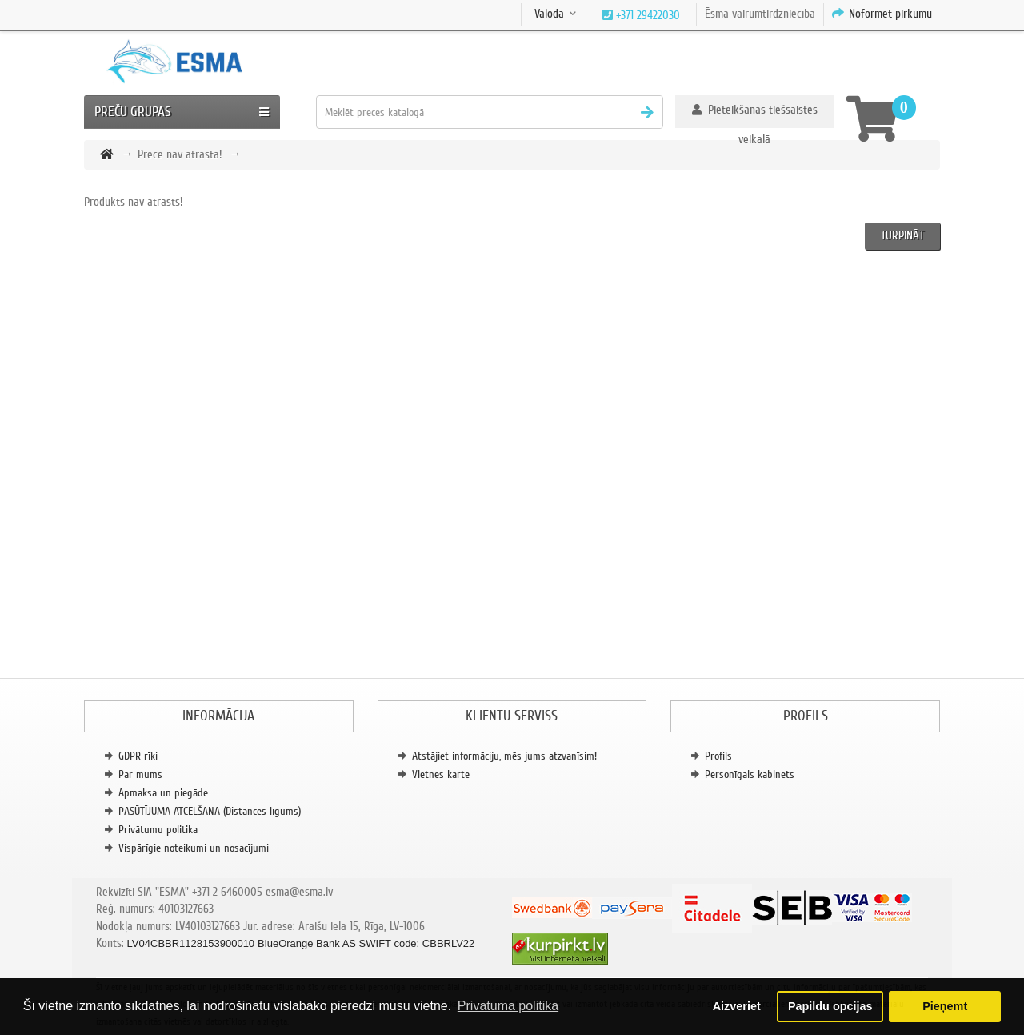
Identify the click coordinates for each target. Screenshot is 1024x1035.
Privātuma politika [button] (508, 1006)
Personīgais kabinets (749, 774)
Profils (718, 756)
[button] (754, 111)
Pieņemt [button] (944, 1006)
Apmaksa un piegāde (163, 793)
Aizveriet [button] (737, 1006)
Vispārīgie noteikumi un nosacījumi (193, 848)
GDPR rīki (138, 756)
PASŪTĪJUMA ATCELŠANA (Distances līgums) (209, 811)
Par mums (140, 774)
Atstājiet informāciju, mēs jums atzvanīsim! (504, 756)
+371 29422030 (646, 15)
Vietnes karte (441, 774)
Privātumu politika (158, 829)
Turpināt (902, 235)
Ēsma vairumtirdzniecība (760, 13)
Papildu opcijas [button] (830, 1006)
